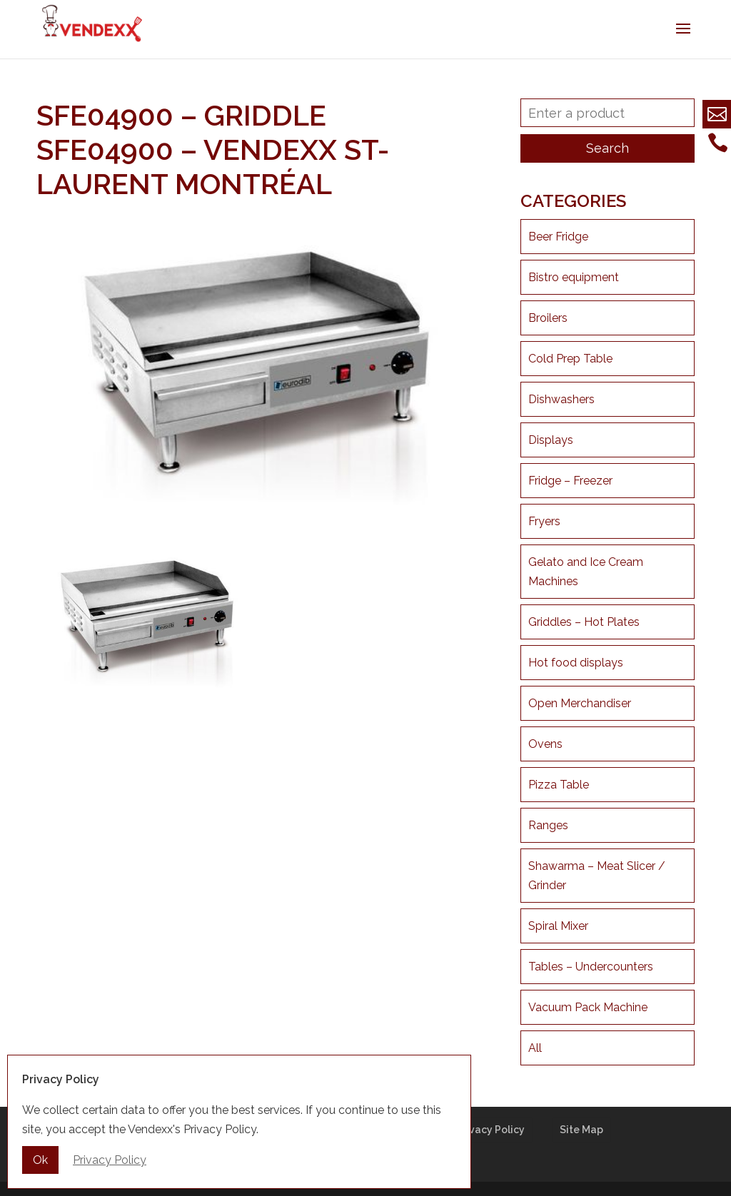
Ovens (545, 744)
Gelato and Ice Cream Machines (585, 571)
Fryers (544, 521)
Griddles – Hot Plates (584, 622)
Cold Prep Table (570, 358)
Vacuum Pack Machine (587, 1007)
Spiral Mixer (558, 926)
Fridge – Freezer (570, 480)
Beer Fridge (558, 236)
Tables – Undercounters (590, 966)
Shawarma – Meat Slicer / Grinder (596, 875)
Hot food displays (575, 662)
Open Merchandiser (579, 703)
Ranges (548, 825)
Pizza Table (558, 784)
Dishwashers (561, 399)
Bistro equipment (573, 277)
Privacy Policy (490, 1129)
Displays (550, 440)
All (535, 1048)
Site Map (581, 1129)
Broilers (548, 318)
